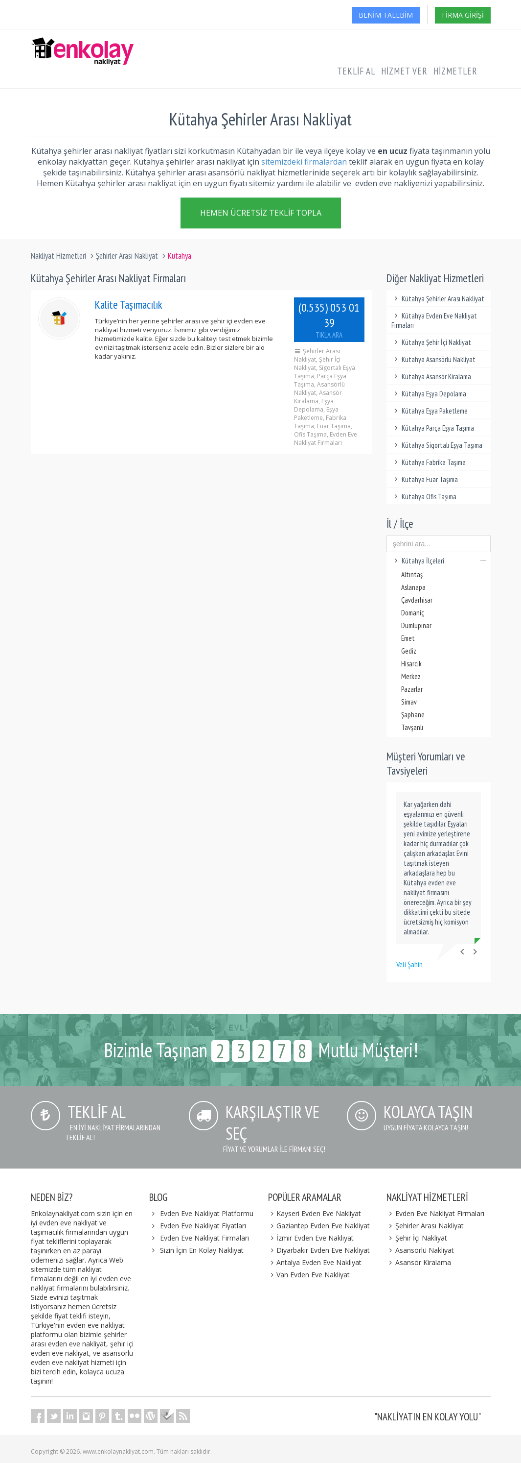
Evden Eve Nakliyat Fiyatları (203, 1225)
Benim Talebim (386, 15)
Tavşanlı (412, 727)
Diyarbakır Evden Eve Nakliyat (319, 1250)
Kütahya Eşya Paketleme (429, 410)
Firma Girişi (463, 15)
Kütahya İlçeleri (438, 560)
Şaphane (413, 714)
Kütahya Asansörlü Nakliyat (433, 359)
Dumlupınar (416, 625)
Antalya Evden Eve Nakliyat (315, 1262)
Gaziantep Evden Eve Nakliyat (319, 1225)
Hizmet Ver (404, 71)
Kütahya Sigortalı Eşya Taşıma (436, 445)
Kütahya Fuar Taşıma (424, 479)
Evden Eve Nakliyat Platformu (206, 1213)
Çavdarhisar (416, 600)
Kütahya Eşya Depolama (428, 393)
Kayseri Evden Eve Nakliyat (315, 1213)
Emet (408, 638)
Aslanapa (413, 587)
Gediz (408, 651)
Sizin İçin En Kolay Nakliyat (202, 1250)
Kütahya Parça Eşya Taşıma (432, 428)
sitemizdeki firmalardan (304, 161)
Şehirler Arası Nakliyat (127, 255)
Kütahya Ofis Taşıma (423, 496)
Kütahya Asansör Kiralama (431, 376)
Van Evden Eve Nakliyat (309, 1274)
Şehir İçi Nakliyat (416, 1238)
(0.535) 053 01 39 (329, 320)
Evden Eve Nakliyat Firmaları (204, 1238)
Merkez (411, 676)
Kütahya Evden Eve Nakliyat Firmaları (434, 320)
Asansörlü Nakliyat (420, 1250)
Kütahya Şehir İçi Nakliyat (431, 342)
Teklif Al (356, 71)
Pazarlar (412, 689)
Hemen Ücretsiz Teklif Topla (260, 212)
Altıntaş (412, 574)
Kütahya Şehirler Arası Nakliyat (437, 298)
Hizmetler (455, 71)
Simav (409, 702)
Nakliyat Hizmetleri (58, 255)
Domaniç (412, 612)
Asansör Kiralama (418, 1262)
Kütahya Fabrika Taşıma (428, 462)
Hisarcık (411, 663)
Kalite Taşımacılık (128, 304)
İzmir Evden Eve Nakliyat (311, 1238)
